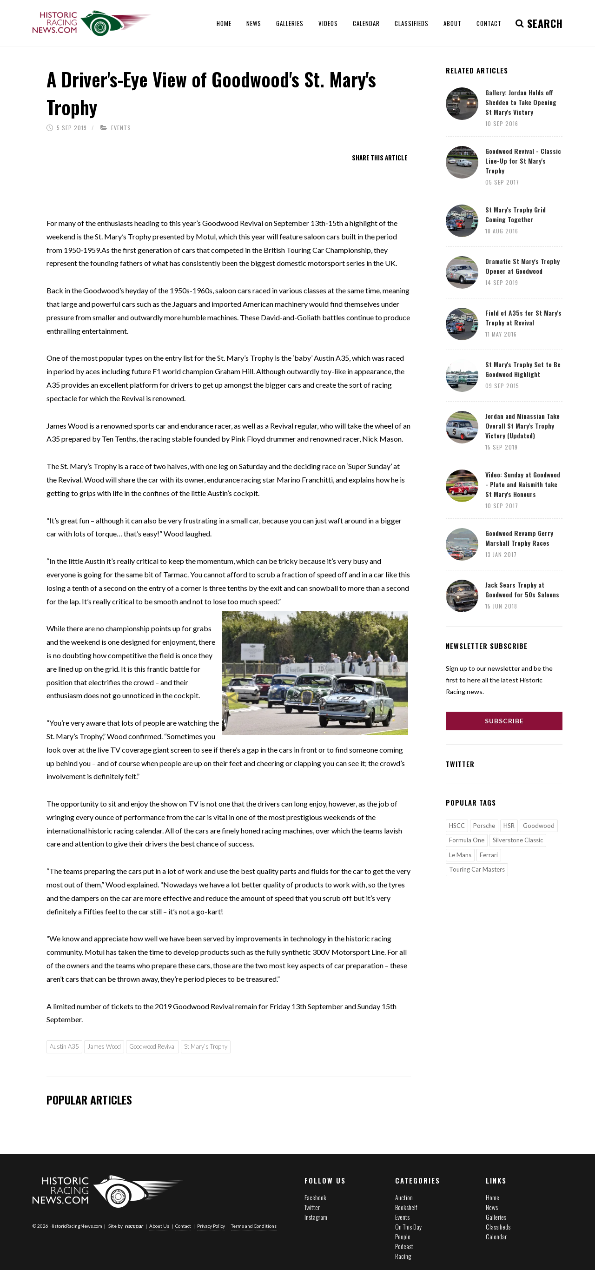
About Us (159, 1226)
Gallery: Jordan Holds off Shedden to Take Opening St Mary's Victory (520, 102)
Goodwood (539, 825)
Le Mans (460, 855)
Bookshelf (406, 1207)
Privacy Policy (211, 1226)
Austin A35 (64, 1046)
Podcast (404, 1246)
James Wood (104, 1046)
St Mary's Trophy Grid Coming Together (515, 214)
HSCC (457, 825)
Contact (183, 1226)
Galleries (496, 1217)
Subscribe (504, 721)
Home (492, 1197)
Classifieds (498, 1226)
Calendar (496, 1236)
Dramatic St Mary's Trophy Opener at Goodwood (522, 266)
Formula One (466, 840)
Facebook (315, 1197)
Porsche (484, 825)
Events (121, 128)
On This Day (408, 1226)
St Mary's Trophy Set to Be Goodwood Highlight (523, 369)
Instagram (315, 1217)
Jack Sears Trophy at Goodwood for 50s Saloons (522, 589)
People (402, 1236)
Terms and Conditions (254, 1226)
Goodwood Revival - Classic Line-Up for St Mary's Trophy (523, 160)
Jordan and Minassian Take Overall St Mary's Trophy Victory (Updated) (522, 425)
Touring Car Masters (477, 869)
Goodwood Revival (152, 1046)
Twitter (312, 1207)
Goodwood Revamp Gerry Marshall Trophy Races (519, 538)
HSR (509, 825)
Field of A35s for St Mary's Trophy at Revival (523, 317)
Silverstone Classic (518, 840)
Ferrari (489, 855)
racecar (134, 1226)
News (492, 1207)
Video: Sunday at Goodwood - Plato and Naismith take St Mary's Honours (522, 484)
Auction (404, 1197)
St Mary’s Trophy (205, 1046)
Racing (403, 1256)
